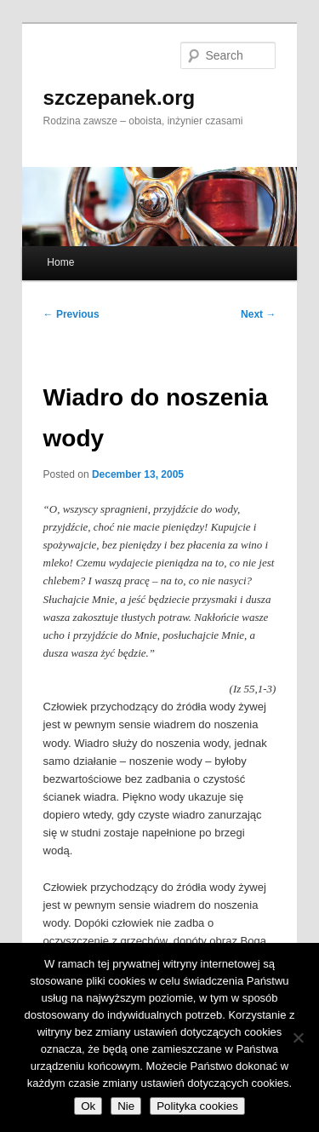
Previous (71, 314)
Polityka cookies (197, 1106)
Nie (125, 1106)
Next (258, 314)
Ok (88, 1106)
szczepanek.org (119, 97)
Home (60, 262)
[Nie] (297, 1037)
